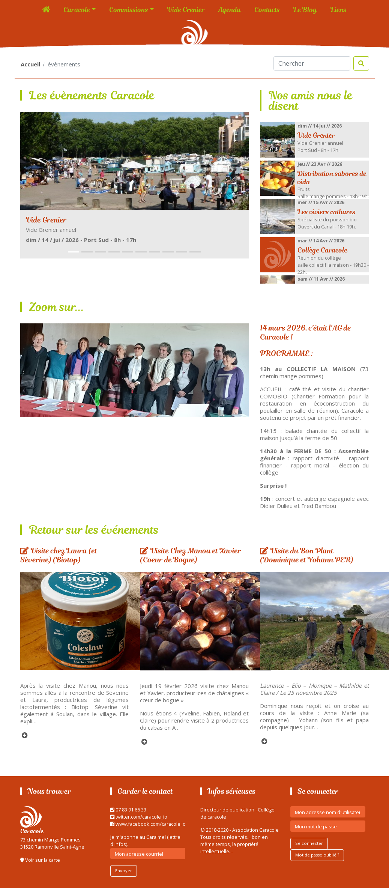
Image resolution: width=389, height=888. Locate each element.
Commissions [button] (128, 10)
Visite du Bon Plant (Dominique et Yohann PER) (306, 555)
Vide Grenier (186, 10)
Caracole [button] (76, 10)
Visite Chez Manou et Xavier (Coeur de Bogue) (190, 555)
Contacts (267, 10)
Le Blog (305, 10)
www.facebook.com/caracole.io (148, 823)
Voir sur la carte (40, 859)
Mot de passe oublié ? (317, 855)
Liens (338, 10)
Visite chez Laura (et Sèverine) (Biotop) (58, 555)
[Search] (311, 63)
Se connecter (309, 843)
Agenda (229, 10)
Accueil (30, 64)
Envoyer (123, 870)
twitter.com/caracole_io (138, 816)
